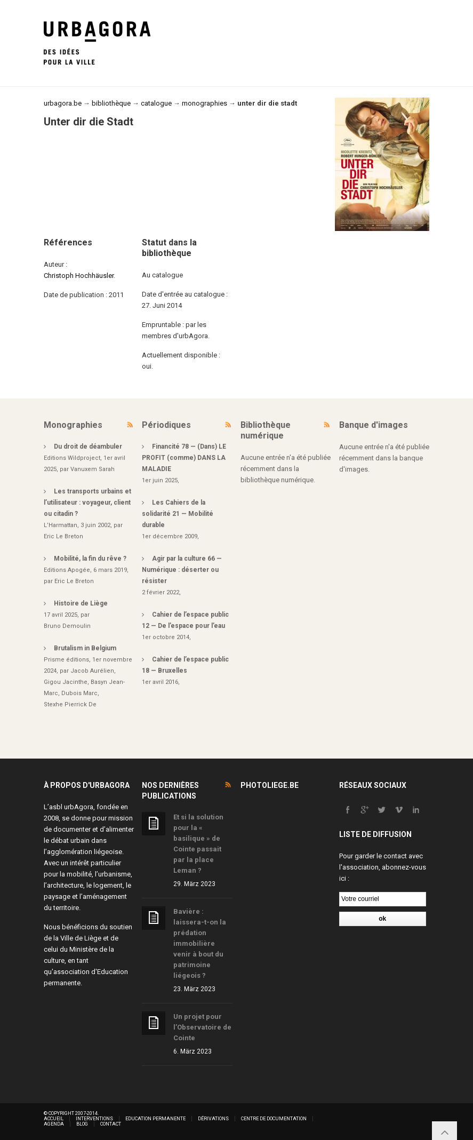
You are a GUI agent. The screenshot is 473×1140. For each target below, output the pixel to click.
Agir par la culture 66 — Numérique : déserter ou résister (182, 570)
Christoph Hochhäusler (79, 276)
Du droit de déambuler (88, 446)
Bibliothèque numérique (265, 430)
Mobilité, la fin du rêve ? (90, 558)
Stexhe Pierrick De (70, 704)
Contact (110, 1124)
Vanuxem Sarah (92, 469)
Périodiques (166, 425)
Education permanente (155, 1118)
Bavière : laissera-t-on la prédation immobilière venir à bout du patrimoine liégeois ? (199, 943)
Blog (82, 1124)
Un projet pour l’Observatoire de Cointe (202, 1027)
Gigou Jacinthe (65, 682)
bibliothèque (111, 103)
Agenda (54, 1124)
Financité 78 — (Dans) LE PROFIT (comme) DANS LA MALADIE (184, 458)
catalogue (156, 103)
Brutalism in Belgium (85, 648)
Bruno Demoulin (67, 626)
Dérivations (213, 1118)
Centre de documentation (274, 1118)
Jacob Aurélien (92, 670)
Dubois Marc (79, 693)
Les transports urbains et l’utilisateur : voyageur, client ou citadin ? (87, 502)
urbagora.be (63, 103)
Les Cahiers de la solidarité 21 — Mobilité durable (177, 514)
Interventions (94, 1118)
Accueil (53, 1118)
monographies (204, 103)
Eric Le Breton (63, 536)
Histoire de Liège (81, 603)
